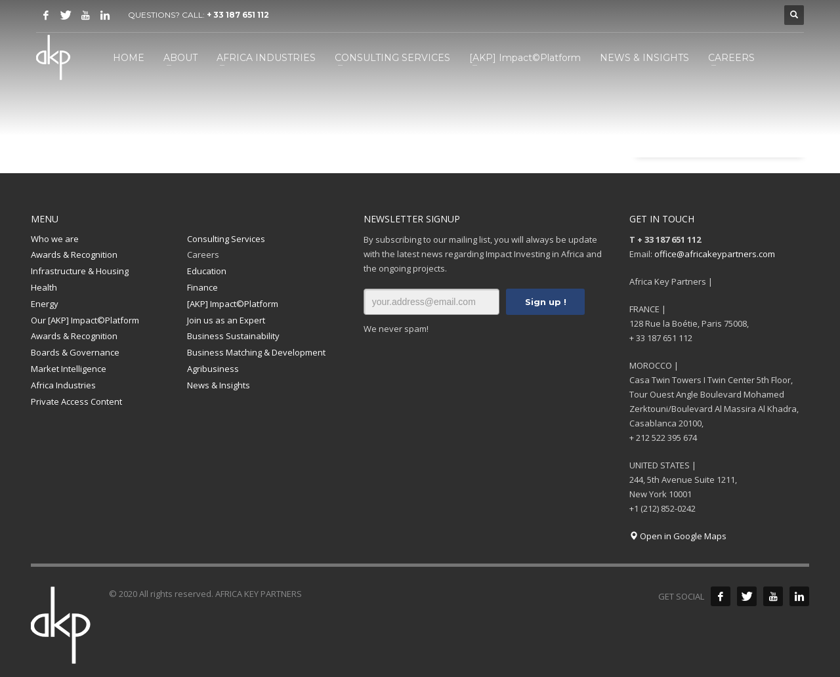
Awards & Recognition (74, 254)
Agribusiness (213, 369)
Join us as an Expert (226, 320)
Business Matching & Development (256, 352)
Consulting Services (226, 239)
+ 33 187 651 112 (238, 15)
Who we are (55, 239)
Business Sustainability (233, 336)
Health (44, 287)
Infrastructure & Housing (80, 271)
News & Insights (218, 385)
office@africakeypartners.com (714, 254)
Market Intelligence (68, 369)
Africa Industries (63, 385)
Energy (44, 304)
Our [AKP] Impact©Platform (85, 320)
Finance (202, 287)
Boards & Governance (75, 352)
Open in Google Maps (677, 536)
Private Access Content (76, 401)
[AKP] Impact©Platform (232, 304)
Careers (203, 254)
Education (206, 271)
